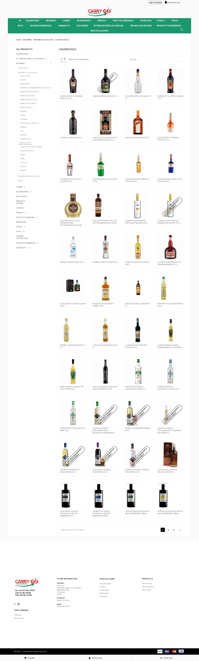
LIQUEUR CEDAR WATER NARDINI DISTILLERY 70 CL (168, 221)
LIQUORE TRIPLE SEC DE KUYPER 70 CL (70, 180)
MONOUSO (146, 20)
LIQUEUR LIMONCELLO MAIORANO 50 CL (70, 471)
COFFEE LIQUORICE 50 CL (71, 137)
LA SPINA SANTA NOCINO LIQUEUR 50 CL (136, 346)
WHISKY (23, 170)
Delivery (17, 615)
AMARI (23, 80)
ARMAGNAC (25, 84)
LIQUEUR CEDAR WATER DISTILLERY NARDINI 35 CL (136, 221)
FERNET (23, 127)
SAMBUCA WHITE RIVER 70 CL (105, 262)
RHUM (22, 155)
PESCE (175, 20)
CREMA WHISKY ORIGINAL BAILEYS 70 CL (71, 97)
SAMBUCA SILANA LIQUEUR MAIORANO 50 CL (137, 471)
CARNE (67, 20)
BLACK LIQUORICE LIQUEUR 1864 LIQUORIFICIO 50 (105, 388)
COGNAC (24, 119)
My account (19, 618)
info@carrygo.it (63, 606)
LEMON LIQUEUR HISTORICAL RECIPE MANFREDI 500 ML (170, 512)
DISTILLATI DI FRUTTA (29, 123)
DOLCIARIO (82, 25)
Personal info (105, 583)
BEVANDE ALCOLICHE (27, 73)
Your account (107, 579)
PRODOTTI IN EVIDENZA (169, 25)
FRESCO (102, 20)
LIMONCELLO (25, 139)
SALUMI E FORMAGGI (41, 25)
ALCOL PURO (25, 76)
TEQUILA (24, 162)
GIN (21, 131)
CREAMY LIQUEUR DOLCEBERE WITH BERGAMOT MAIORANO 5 (104, 430)
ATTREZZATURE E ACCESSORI (109, 25)
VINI (20, 181)
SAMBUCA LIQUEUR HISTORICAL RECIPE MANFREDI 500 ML (101, 513)
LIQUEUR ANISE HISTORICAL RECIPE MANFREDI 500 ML (137, 512)
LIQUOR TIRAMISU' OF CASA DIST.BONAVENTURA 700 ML (105, 221)
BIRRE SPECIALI (26, 107)
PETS (21, 25)
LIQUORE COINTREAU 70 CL (137, 137)
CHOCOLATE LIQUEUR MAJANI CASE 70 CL (167, 471)
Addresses (104, 593)
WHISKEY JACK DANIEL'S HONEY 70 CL (103, 305)
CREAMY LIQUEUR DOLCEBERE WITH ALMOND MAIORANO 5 (169, 430)
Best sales (146, 590)
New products (148, 586)
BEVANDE (51, 20)
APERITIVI (22, 68)
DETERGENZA (84, 20)
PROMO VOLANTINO (141, 25)
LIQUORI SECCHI (27, 151)
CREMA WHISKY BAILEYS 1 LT (105, 96)
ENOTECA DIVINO (100, 30)
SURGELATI (64, 25)
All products (24, 49)
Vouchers (104, 596)
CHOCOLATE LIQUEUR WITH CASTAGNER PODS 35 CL (105, 138)
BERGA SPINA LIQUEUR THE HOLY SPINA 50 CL (72, 388)
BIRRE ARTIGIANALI (28, 103)
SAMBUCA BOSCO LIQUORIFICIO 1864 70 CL (168, 388)
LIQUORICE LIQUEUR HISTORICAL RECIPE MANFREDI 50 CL (69, 513)
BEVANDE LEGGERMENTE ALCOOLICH (35, 88)
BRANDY (23, 111)
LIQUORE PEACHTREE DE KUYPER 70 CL (168, 138)
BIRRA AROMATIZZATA (29, 92)
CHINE (22, 115)
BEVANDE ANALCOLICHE (28, 176)
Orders (103, 587)
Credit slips (104, 590)
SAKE (22, 159)
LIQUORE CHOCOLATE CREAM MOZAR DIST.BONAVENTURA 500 (71, 222)
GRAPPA (23, 135)
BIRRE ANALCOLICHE (28, 100)
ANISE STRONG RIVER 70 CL (72, 262)
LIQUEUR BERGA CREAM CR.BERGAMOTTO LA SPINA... (170, 346)
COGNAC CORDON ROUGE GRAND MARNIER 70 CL (169, 263)
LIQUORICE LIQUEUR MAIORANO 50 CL (102, 471)
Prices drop (147, 583)
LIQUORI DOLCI (25, 143)
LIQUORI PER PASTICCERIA (31, 147)
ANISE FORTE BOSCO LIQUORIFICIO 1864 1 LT (135, 388)
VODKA (23, 166)
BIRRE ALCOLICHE (27, 96)
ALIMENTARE (33, 20)
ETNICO (161, 20)
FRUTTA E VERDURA (124, 20)
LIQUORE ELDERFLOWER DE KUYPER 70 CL (137, 180)
